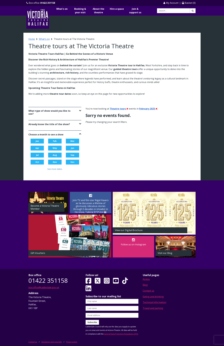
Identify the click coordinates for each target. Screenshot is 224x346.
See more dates (54, 169)
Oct (37, 162)
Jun (72, 148)
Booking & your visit (80, 10)
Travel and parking (153, 308)
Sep (72, 155)
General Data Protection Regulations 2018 (121, 334)
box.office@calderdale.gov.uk (43, 287)
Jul (37, 155)
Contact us (148, 290)
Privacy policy (71, 342)
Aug (55, 155)
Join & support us (135, 10)
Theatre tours (119, 108)
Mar (72, 141)
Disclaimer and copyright (51, 342)
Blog (145, 284)
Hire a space (117, 8)
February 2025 (148, 108)
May (55, 148)
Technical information (154, 302)
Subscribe (92, 322)
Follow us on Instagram (133, 244)
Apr (37, 148)
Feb (55, 141)
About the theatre (98, 10)
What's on (62, 8)
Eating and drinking (153, 296)
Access (146, 279)
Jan (37, 141)
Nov (55, 162)
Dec (72, 162)
